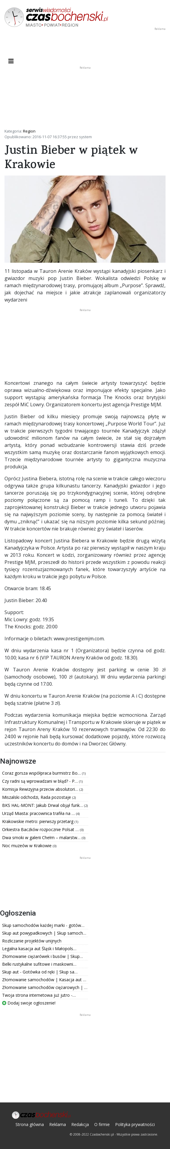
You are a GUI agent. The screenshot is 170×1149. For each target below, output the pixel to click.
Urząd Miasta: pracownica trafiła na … (39, 813)
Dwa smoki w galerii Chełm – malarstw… (42, 837)
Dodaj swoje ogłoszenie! (28, 1003)
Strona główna (30, 1124)
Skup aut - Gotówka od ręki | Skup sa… (40, 972)
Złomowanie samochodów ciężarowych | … (44, 987)
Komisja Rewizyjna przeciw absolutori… (40, 789)
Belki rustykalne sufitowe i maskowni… (39, 964)
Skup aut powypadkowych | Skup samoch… (44, 933)
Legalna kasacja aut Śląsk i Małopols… (39, 948)
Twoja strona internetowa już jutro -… (39, 995)
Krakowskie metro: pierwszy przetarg (38, 821)
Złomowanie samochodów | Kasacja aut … (44, 979)
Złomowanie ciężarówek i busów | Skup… (42, 956)
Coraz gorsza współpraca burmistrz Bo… (42, 773)
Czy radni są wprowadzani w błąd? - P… (40, 781)
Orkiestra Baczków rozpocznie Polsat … (41, 829)
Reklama (57, 1124)
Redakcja (80, 1124)
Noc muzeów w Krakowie (27, 845)
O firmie (102, 1124)
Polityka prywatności (135, 1124)
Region (29, 131)
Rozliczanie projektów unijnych (31, 941)
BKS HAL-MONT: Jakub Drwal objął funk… (43, 805)
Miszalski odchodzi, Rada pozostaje (37, 797)
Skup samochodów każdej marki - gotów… (43, 925)
